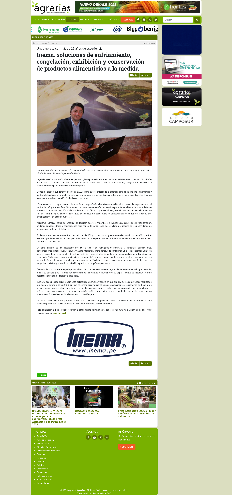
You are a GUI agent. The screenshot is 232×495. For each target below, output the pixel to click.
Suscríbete (128, 19)
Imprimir (145, 75)
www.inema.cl (59, 313)
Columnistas (43, 483)
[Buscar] (178, 20)
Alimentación (43, 443)
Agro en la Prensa (45, 439)
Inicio (36, 19)
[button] (140, 383)
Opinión (40, 461)
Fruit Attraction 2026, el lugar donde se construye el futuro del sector (137, 413)
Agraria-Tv (42, 436)
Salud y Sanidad (44, 479)
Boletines (60, 19)
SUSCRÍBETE (126, 446)
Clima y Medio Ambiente (48, 450)
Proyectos (42, 472)
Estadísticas (86, 19)
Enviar (134, 75)
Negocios (41, 457)
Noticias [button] (72, 19)
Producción (42, 468)
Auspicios (98, 19)
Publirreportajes (42, 37)
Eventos (41, 454)
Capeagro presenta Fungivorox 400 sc (87, 412)
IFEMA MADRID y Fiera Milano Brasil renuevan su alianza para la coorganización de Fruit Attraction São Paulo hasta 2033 (49, 417)
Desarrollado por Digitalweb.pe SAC (94, 493)
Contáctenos (112, 19)
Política (40, 465)
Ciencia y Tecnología (46, 447)
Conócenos (47, 19)
